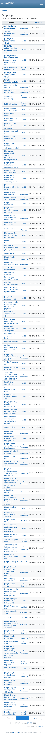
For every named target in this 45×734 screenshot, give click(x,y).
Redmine (15, 732)
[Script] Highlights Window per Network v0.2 (10, 600)
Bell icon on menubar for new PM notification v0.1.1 (10, 348)
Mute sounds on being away (10, 223)
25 (28, 723)
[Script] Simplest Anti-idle (10, 508)
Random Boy (24, 563)
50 (31, 723)
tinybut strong (24, 104)
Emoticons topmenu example (11, 283)
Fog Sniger (24, 617)
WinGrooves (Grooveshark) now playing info (11, 247)
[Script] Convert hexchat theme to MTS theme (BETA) (10, 697)
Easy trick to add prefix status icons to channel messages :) (10, 528)
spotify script (9, 617)
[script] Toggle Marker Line (9, 114)
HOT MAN (23, 612)
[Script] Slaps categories (8, 432)
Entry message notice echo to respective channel (11, 321)
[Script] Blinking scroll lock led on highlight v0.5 (10, 438)
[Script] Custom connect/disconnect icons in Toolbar (11, 446)
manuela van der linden (24, 97)
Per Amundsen (24, 27)
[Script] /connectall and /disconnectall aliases (11, 463)
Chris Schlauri (24, 540)
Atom (41, 727)
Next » (35, 718)
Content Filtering (10, 229)
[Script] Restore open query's (9, 193)
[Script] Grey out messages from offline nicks (10, 690)
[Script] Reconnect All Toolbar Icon (10, 198)
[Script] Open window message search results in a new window (10, 472)
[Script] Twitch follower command (11, 263)
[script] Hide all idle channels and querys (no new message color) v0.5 (11, 60)
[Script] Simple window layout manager (9, 675)
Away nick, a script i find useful (11, 86)
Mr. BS (24, 41)
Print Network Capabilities (9, 383)
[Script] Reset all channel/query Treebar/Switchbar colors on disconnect (10, 571)
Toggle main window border (9, 268)
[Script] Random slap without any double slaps (10, 217)
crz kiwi (23, 491)
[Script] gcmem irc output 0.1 (10, 535)
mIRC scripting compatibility (10, 27)
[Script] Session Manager (9, 521)
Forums (4, 10)
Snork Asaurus (24, 229)
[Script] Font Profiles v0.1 (8, 203)
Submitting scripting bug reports (9, 33)
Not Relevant (24, 585)
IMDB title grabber (11, 104)
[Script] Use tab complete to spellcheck (9, 682)
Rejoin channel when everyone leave (9, 336)
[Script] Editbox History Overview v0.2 (10, 396)
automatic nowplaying (8, 97)
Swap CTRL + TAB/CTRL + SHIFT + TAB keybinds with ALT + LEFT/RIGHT (11, 375)
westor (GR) (23, 68)
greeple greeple (24, 713)
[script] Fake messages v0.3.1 (10, 298)
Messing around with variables (10, 91)
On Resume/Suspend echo (10, 389)
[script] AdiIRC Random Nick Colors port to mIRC (11, 145)
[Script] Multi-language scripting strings (11, 556)
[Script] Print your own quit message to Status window (10, 411)
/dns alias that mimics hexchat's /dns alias (10, 514)
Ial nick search (9, 253)
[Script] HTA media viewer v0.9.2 (9, 41)
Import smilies (9, 427)
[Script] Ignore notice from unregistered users (11, 165)
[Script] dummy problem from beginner (9, 662)
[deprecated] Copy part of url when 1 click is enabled (11, 235)
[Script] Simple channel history (9, 637)
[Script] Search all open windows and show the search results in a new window (11, 482)
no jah (24, 669)
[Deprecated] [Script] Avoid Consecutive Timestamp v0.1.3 (10, 178)
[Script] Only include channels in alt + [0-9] (11, 357)
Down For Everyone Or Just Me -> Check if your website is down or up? (11, 290)
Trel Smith (23, 521)
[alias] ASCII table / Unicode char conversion (10, 126)
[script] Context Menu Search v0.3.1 (11, 171)
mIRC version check (11, 341)
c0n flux (24, 49)
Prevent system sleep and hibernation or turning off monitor (11, 275)
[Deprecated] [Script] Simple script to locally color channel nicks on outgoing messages (11, 651)
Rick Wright (23, 642)
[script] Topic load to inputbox (10, 119)
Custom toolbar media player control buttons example (10, 420)
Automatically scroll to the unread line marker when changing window (11, 548)
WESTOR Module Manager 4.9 (10, 68)
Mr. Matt (24, 607)
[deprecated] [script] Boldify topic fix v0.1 (11, 187)
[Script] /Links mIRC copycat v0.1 (11, 368)
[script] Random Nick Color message (11, 109)
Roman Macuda (24, 662)
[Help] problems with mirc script (10, 713)
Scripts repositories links (11, 81)
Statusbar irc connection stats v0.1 (10, 313)
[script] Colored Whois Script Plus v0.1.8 (10, 138)
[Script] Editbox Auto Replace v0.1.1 (10, 74)
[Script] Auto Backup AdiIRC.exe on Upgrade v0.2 (11, 328)
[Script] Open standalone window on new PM (11, 210)
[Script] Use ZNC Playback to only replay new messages (10, 705)
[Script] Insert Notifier (9, 632)
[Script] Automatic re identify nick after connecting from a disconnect (11, 624)
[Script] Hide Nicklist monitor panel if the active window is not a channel (10, 499)
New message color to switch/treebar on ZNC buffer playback (11, 305)
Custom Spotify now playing (9, 579)
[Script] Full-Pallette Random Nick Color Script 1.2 (10, 49)
